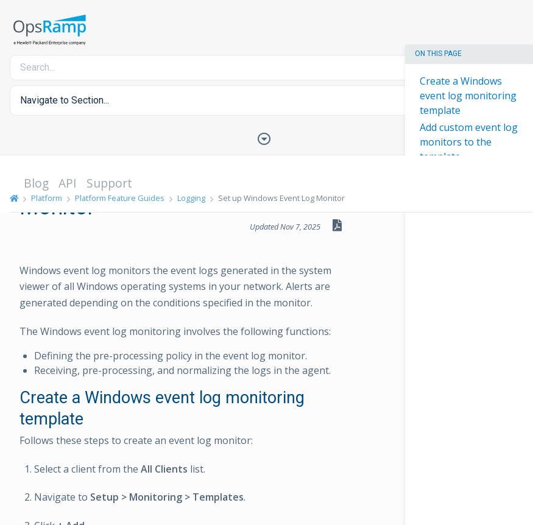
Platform (46, 197)
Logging (191, 197)
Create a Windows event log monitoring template (468, 95)
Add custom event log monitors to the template (469, 142)
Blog (36, 183)
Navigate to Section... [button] (64, 100)
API (67, 183)
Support (109, 183)
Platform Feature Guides (119, 197)
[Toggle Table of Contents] (267, 137)
